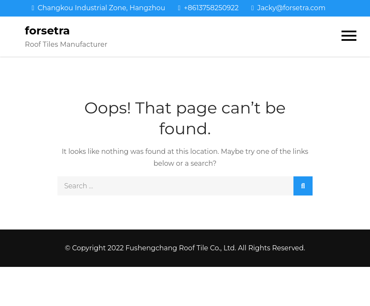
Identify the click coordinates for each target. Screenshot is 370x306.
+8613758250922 (208, 8)
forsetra (47, 30)
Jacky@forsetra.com (288, 8)
